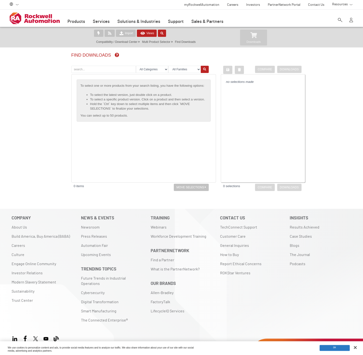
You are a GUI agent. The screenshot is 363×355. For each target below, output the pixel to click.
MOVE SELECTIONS (191, 187)
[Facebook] (25, 338)
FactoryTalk (160, 302)
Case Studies (301, 236)
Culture (18, 255)
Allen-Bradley (162, 293)
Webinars (159, 227)
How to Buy (229, 255)
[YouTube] (46, 338)
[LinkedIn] (16, 338)
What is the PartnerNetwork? (175, 269)
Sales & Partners (207, 22)
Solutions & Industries (138, 22)
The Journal (300, 255)
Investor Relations (27, 273)
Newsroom (90, 227)
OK (334, 348)
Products (76, 22)
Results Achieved (304, 227)
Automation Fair (94, 246)
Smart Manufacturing (98, 311)
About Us (19, 227)
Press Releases (94, 236)
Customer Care (233, 236)
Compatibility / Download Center (116, 42)
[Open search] (340, 20)
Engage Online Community (34, 264)
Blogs (294, 246)
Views (147, 33)
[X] (35, 338)
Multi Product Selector (156, 42)
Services (101, 22)
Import (126, 33)
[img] (117, 55)
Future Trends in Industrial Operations (103, 281)
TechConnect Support (238, 227)
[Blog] (56, 338)
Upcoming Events (96, 255)
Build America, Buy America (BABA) (41, 236)
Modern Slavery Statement (34, 282)
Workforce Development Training (178, 236)
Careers (18, 246)
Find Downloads (185, 42)
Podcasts (297, 264)
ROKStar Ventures (235, 273)
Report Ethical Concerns (241, 264)
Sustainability (23, 291)
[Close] (355, 347)
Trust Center (22, 300)
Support (176, 22)
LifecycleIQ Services (167, 311)
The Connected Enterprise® (104, 320)
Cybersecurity (93, 293)
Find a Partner (162, 260)
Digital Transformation (100, 302)
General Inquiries (234, 246)
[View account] (351, 20)
